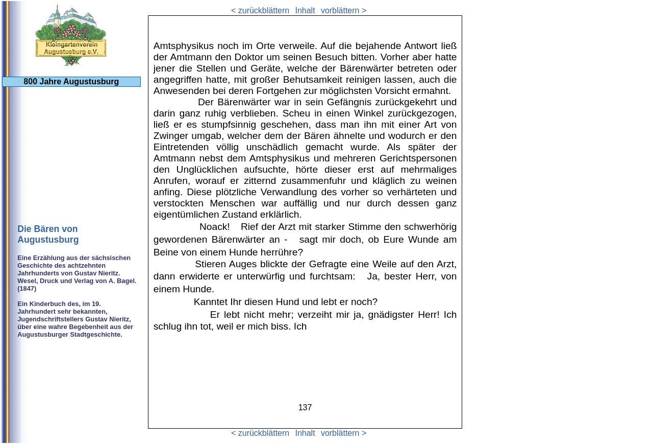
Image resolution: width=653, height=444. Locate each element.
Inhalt (305, 10)
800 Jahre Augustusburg (71, 81)
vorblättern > (343, 10)
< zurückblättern (260, 10)
